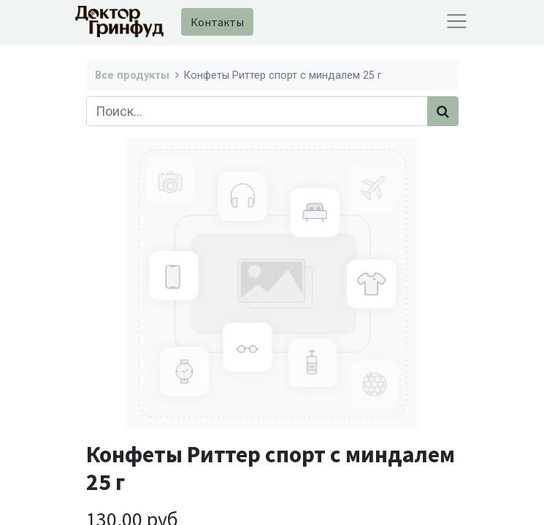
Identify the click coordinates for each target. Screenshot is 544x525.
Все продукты (132, 75)
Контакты (217, 22)
